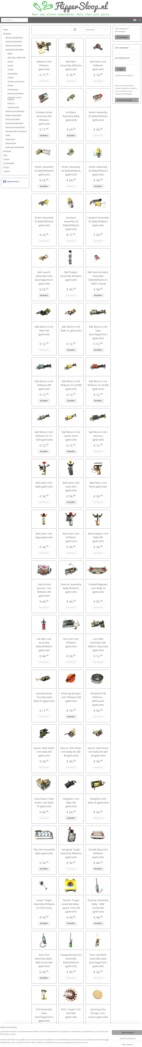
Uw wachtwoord (122, 58)
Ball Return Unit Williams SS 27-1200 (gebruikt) (44, 435)
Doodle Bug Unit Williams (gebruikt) (98, 853)
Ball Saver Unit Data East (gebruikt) (71, 486)
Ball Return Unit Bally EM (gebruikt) (44, 330)
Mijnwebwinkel (100, 1042)
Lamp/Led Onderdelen (14, 123)
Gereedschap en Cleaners (16, 131)
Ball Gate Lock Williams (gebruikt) (98, 65)
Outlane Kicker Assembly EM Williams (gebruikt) (44, 118)
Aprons (10, 61)
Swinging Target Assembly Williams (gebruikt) (71, 853)
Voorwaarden (8, 163)
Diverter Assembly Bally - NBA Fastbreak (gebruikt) (98, 906)
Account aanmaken (124, 100)
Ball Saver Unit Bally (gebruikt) (44, 484)
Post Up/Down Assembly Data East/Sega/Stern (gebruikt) (98, 960)
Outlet (7, 135)
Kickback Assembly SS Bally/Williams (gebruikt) (71, 223)
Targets (11, 69)
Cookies (6, 171)
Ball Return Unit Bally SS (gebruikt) (71, 328)
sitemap (61, 1042)
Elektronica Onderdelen (14, 111)
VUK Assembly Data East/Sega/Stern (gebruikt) (44, 1015)
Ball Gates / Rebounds (16, 57)
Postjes (10, 65)
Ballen (10, 53)
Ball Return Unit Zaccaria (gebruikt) (98, 435)
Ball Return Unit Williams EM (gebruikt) (44, 385)
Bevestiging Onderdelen (15, 127)
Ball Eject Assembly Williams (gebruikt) (71, 65)
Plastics (11, 77)
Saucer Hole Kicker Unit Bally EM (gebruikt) (44, 751)
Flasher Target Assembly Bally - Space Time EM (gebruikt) (71, 906)
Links (5, 155)
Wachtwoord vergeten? (124, 75)
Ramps (10, 85)
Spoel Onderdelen (12, 119)
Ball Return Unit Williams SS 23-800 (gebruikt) (70, 385)
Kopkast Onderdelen (13, 41)
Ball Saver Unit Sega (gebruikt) (44, 535)
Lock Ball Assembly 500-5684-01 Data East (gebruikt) (98, 644)
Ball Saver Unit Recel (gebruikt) (98, 484)
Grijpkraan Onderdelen (14, 147)
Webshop (7, 33)
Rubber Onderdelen (13, 115)
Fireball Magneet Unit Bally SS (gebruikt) (98, 588)
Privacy (6, 167)
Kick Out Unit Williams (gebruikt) (71, 642)
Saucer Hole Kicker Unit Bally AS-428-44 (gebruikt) (98, 751)
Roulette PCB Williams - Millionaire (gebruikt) (98, 699)
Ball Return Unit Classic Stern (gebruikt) (71, 435)
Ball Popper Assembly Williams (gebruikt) (71, 276)
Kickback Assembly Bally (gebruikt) (71, 116)
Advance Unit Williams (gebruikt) (43, 65)
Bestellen (44, 135)
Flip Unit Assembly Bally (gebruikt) (44, 851)
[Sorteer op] (89, 29)
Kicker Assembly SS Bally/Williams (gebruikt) (98, 116)
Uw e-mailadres (122, 48)
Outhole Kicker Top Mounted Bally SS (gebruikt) (44, 697)
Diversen (11, 103)
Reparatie (7, 151)
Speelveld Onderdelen (14, 49)
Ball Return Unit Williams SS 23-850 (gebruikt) (97, 385)
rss (67, 1042)
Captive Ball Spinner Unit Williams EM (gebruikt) (44, 590)
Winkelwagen (122, 37)
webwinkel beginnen (77, 1042)
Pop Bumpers (13, 89)
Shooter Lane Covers (16, 81)
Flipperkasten (10, 143)
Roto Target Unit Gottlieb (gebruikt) (71, 1013)
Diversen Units (13, 107)
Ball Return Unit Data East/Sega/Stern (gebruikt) (98, 332)
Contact (6, 159)
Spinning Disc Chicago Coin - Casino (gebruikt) (98, 1013)
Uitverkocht (44, 81)
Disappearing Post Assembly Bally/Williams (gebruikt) (71, 960)
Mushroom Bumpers (16, 93)
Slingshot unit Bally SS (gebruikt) (98, 800)
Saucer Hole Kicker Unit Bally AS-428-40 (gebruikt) (71, 751)
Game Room (10, 139)
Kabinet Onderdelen (13, 45)
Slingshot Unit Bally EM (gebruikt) (71, 802)
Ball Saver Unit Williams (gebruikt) (71, 537)
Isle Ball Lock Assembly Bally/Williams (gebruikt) (44, 644)
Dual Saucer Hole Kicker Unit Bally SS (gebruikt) (44, 802)
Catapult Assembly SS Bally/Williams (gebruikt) (98, 221)
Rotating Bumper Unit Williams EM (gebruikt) (71, 697)
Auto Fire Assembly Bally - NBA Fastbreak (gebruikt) (44, 960)
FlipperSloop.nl (11, 181)
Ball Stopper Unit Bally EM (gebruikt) (98, 537)
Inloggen (120, 69)
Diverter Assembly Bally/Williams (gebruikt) (71, 588)
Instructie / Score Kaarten (14, 98)
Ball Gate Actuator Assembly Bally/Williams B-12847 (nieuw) (97, 278)
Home (5, 29)
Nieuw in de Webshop (14, 37)
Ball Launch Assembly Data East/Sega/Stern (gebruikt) (44, 278)
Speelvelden (13, 73)
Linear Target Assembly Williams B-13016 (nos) (44, 904)
